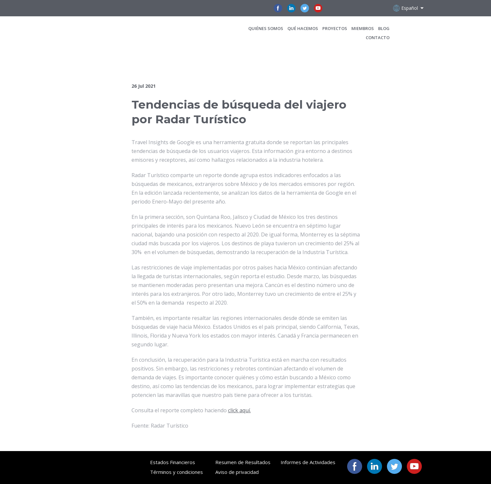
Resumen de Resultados (242, 462)
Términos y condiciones (176, 472)
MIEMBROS (362, 28)
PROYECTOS (334, 28)
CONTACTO (378, 37)
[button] (278, 8)
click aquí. (239, 410)
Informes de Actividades (308, 462)
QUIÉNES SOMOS (265, 28)
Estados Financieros (172, 462)
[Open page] (99, 33)
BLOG (384, 28)
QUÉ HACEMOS (302, 28)
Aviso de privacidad (237, 472)
